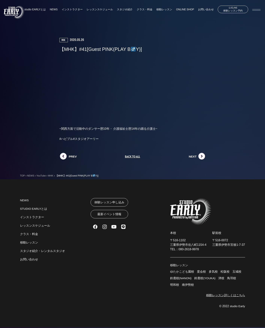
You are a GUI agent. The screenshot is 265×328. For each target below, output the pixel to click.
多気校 (213, 271)
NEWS (53, 9)
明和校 (174, 285)
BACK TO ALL (132, 156)
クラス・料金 (143, 9)
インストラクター (71, 9)
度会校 (201, 271)
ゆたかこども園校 (182, 271)
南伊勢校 (188, 285)
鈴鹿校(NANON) (181, 278)
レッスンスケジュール (99, 9)
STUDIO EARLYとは (34, 208)
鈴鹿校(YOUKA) (205, 278)
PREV (73, 156)
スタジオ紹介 (124, 9)
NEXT (193, 156)
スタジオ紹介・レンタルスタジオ (42, 251)
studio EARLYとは (35, 9)
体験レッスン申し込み (109, 202)
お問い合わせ (204, 9)
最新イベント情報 (109, 214)
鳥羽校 (232, 278)
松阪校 (225, 271)
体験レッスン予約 (231, 9)
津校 (222, 278)
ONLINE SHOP (183, 9)
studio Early (237, 306)
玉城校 (236, 271)
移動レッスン (163, 9)
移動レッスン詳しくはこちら (225, 295)
